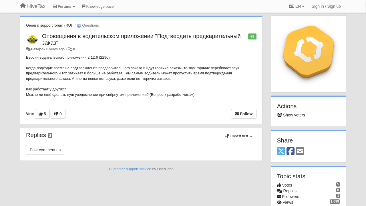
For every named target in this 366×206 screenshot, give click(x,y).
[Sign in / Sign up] (326, 6)
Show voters (291, 115)
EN (296, 6)
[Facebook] (291, 151)
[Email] (300, 151)
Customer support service (130, 169)
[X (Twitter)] (281, 151)
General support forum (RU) (49, 25)
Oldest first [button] (238, 136)
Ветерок (38, 49)
